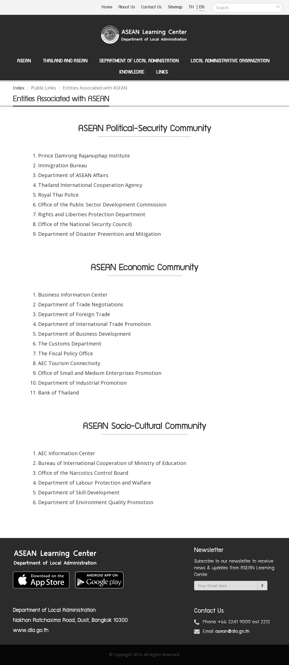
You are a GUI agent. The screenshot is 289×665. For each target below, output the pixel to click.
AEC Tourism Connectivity (69, 363)
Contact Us (151, 7)
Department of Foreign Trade (74, 314)
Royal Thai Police (58, 194)
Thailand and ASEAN (65, 61)
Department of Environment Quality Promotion (95, 502)
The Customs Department (69, 343)
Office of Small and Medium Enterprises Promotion (99, 373)
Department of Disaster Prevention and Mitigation (99, 234)
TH (192, 7)
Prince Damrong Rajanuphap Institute (84, 155)
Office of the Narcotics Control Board (83, 472)
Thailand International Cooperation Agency (90, 185)
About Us (126, 7)
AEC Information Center (66, 453)
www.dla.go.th (30, 630)
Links (162, 72)
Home (107, 7)
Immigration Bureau (62, 165)
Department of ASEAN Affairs (73, 175)
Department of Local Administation (139, 61)
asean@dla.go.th (232, 631)
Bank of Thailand (58, 392)
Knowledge (131, 72)
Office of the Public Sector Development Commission (102, 204)
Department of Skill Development (79, 492)
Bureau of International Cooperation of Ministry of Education (112, 463)
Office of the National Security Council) (85, 224)
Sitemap (175, 7)
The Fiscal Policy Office (65, 353)
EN (201, 7)
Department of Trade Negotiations (80, 304)
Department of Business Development (84, 333)
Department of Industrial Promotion (82, 382)
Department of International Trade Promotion (94, 324)
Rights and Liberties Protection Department (91, 214)
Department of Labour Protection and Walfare (94, 482)
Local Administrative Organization (230, 61)
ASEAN (24, 61)
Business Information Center (73, 294)
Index (18, 88)
